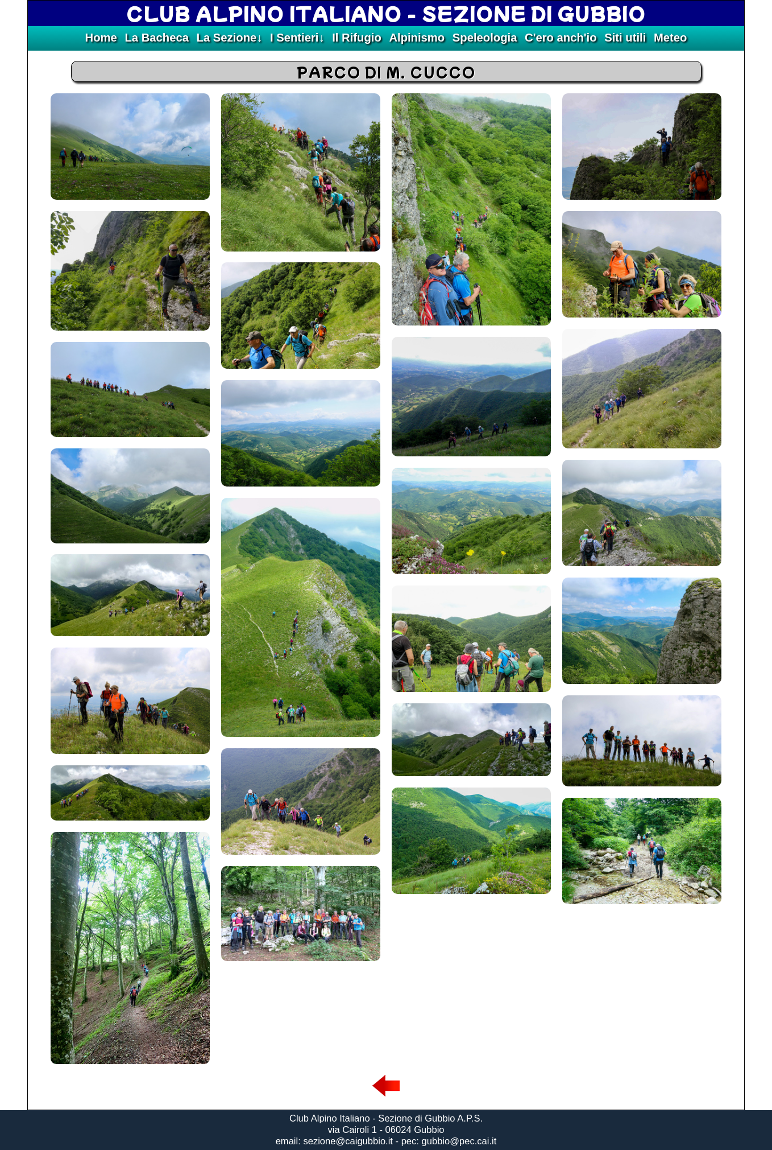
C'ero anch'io (561, 37)
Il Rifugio (356, 37)
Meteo (670, 37)
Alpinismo (417, 37)
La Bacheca (156, 37)
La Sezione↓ (230, 37)
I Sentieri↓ (297, 37)
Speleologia (485, 37)
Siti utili (625, 37)
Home (101, 37)
